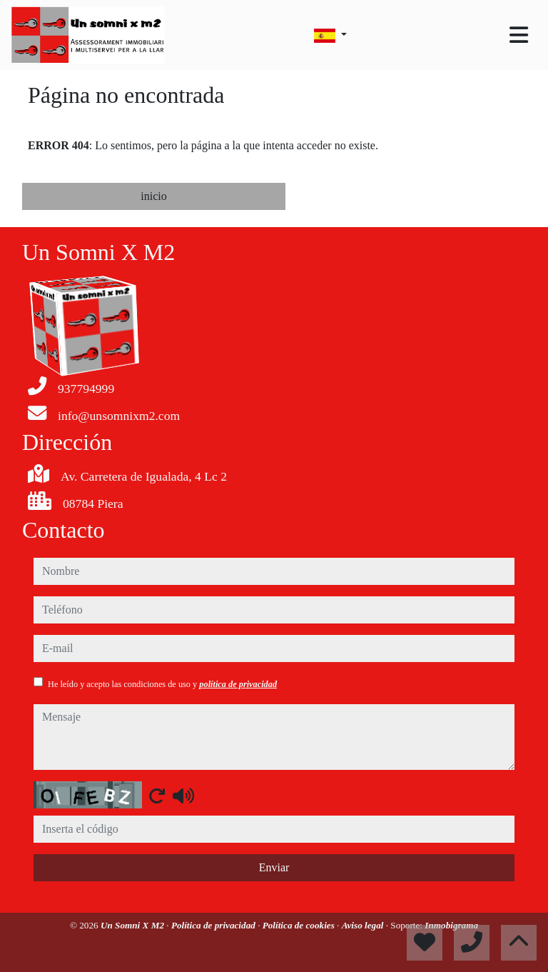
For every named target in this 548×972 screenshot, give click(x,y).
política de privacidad (238, 684)
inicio (153, 196)
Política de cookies (300, 925)
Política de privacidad (214, 925)
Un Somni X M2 (133, 925)
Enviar (274, 867)
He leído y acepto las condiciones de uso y (162, 684)
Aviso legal (364, 925)
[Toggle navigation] (519, 35)
